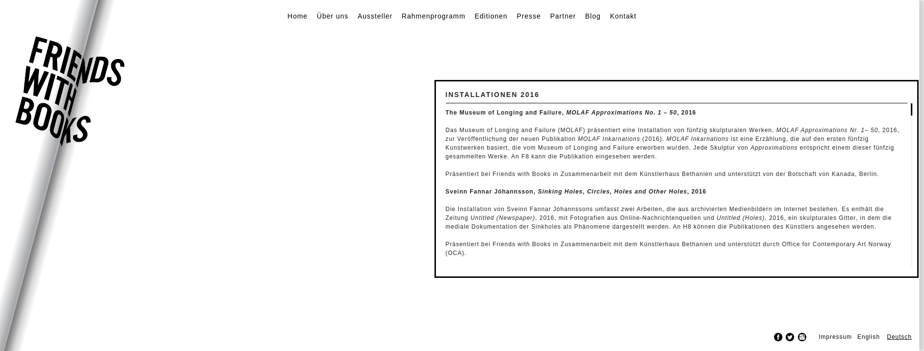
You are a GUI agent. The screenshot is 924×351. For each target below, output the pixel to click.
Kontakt (623, 16)
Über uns (333, 16)
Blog (593, 16)
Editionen (490, 16)
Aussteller (375, 16)
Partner (563, 16)
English (868, 336)
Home (298, 16)
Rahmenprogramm (434, 16)
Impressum (835, 336)
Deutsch (899, 336)
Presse (529, 16)
